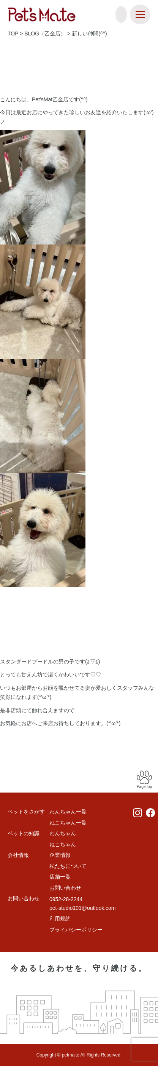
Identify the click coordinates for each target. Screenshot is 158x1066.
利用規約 (60, 919)
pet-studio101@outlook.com (82, 908)
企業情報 (60, 855)
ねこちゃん (62, 844)
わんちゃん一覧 (68, 812)
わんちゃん (62, 833)
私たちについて (68, 866)
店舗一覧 (60, 877)
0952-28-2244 (65, 899)
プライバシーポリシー (76, 930)
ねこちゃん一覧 (68, 823)
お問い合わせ (65, 888)
